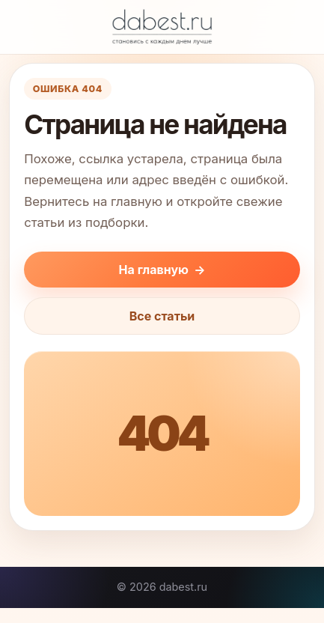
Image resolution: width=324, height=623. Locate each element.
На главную (162, 269)
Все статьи (162, 316)
